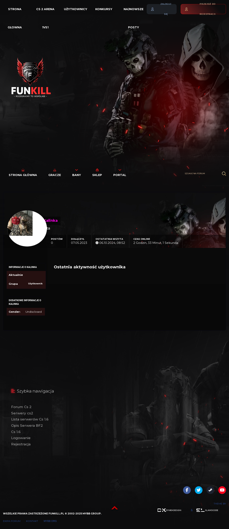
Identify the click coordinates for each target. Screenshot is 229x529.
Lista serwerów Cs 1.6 (30, 419)
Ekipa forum (11, 521)
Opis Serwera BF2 (27, 425)
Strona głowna (15, 12)
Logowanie (21, 438)
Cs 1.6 (16, 432)
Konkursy (103, 9)
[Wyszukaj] (224, 174)
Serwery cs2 (22, 413)
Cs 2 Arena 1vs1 (45, 12)
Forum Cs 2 (21, 407)
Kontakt (32, 521)
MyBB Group (92, 513)
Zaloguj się (165, 9)
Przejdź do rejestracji (208, 9)
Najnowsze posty (133, 12)
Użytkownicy (75, 9)
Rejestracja (21, 444)
